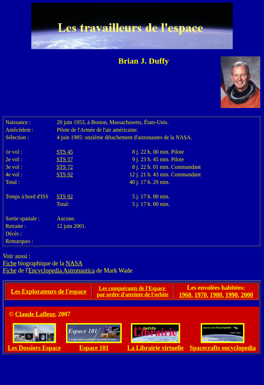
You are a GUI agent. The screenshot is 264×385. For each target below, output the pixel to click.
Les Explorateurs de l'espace (48, 291)
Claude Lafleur (35, 314)
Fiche (9, 263)
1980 (216, 295)
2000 (247, 295)
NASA (74, 263)
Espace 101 (94, 347)
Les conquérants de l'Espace (132, 288)
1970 (201, 295)
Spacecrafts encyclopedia (222, 347)
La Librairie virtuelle (155, 347)
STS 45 (64, 152)
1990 (232, 295)
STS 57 (64, 159)
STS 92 (64, 174)
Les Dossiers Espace (34, 347)
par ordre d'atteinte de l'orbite (132, 294)
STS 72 (64, 167)
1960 (185, 295)
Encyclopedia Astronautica (61, 270)
